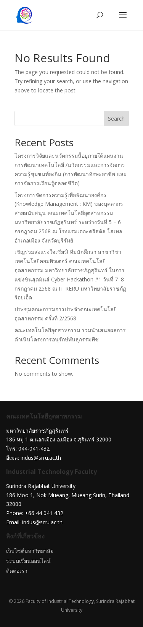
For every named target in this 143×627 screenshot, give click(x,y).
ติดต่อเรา (16, 570)
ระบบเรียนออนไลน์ (28, 560)
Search (116, 118)
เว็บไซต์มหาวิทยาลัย (29, 550)
